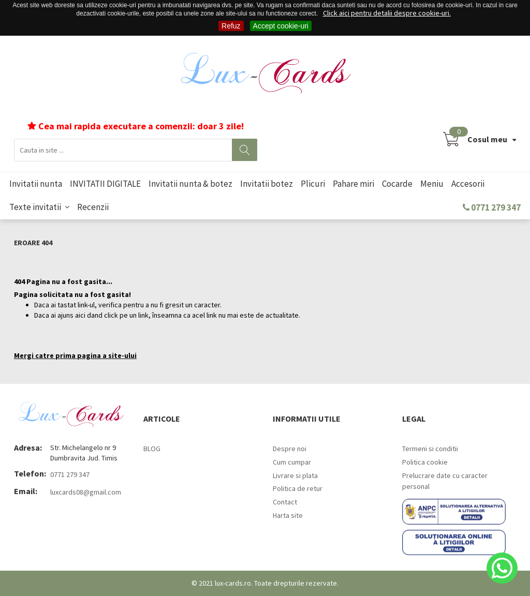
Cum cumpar (292, 462)
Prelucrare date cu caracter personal (445, 481)
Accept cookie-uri (280, 26)
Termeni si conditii (430, 448)
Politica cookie (425, 462)
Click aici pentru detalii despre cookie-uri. (387, 13)
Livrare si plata (295, 475)
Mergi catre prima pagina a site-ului (75, 355)
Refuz (231, 26)
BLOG (151, 448)
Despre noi (289, 448)
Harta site (288, 515)
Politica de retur (297, 488)
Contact (285, 501)
